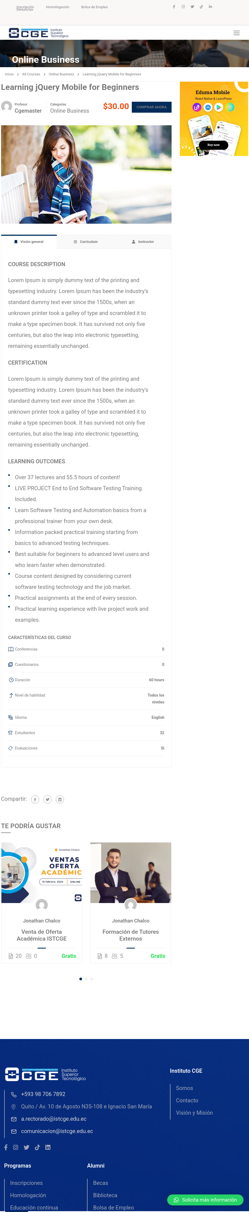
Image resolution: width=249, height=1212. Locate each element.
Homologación (57, 7)
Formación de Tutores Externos (131, 936)
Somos (184, 1089)
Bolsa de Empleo (94, 7)
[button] (80, 980)
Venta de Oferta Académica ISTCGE (42, 936)
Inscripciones (26, 1184)
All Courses (31, 75)
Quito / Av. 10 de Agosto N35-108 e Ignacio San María (81, 1107)
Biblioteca (105, 1196)
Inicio (9, 75)
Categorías (58, 105)
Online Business (61, 75)
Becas (100, 1184)
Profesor (21, 105)
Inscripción (25, 7)
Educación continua (34, 1208)
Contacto (187, 1101)
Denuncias (24, 9)
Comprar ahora (150, 108)
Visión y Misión (194, 1114)
